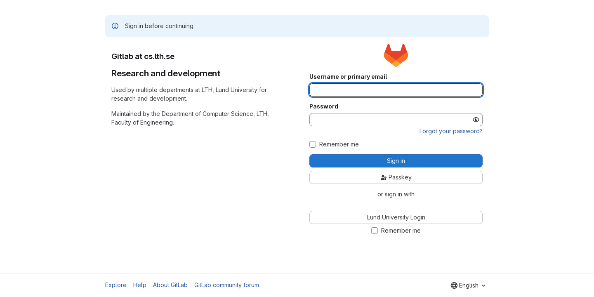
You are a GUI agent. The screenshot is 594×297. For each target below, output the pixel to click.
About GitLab (170, 284)
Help (139, 284)
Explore (116, 284)
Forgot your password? (451, 130)
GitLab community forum (226, 284)
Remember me (339, 144)
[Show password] (476, 119)
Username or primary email (348, 76)
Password (323, 106)
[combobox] (468, 285)
